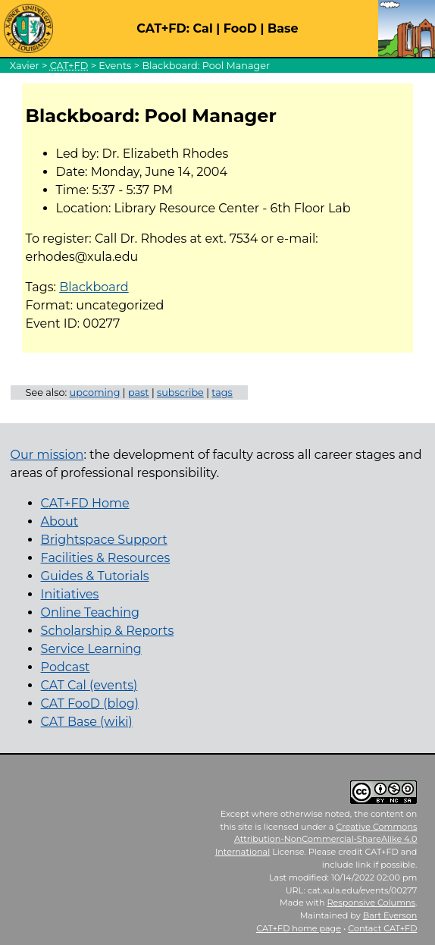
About (60, 521)
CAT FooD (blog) (90, 703)
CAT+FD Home (85, 503)
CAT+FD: (162, 28)
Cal (202, 28)
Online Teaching (90, 612)
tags (222, 392)
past (138, 392)
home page (298, 928)
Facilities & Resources (106, 558)
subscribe (180, 392)
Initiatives (70, 594)
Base (283, 28)
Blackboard (94, 287)
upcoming (95, 392)
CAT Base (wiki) (87, 721)
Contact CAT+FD (382, 928)
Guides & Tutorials (95, 576)
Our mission (47, 454)
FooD (240, 28)
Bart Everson (390, 915)
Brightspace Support (104, 539)
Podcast (65, 667)
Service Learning (91, 649)
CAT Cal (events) (89, 685)
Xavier (24, 65)
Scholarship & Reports (107, 630)
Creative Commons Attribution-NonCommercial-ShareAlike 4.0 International (316, 839)
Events (115, 65)
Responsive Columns (371, 902)
